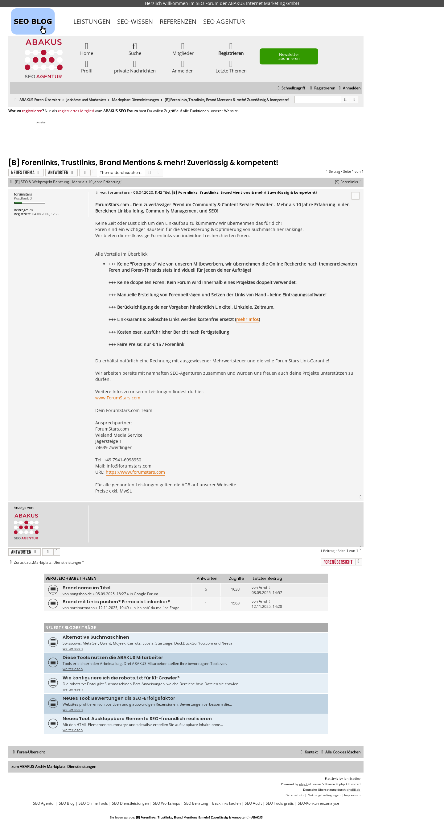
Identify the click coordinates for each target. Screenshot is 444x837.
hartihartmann (82, 607)
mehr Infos (247, 319)
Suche (135, 49)
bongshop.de (81, 593)
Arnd (263, 587)
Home (86, 49)
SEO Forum (207, 3)
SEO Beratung (196, 803)
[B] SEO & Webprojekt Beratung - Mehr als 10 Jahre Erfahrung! (68, 181)
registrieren (32, 111)
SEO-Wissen (135, 21)
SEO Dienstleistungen (130, 803)
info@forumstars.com (129, 466)
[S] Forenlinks (349, 181)
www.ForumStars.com (117, 398)
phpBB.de (353, 789)
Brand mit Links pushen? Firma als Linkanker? (116, 602)
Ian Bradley (352, 778)
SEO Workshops (166, 803)
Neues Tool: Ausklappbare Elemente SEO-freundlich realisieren (137, 718)
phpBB (303, 784)
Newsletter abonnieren (289, 56)
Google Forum (146, 593)
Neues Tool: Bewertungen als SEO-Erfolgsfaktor (119, 698)
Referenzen (178, 21)
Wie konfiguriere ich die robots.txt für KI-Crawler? (121, 678)
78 (31, 210)
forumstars (23, 194)
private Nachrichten (135, 66)
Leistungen (91, 21)
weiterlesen (73, 648)
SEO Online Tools (93, 803)
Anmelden (183, 66)
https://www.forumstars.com (135, 472)
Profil (86, 66)
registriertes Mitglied (76, 111)
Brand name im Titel (86, 588)
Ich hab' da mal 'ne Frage (158, 607)
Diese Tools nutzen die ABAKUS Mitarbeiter (113, 657)
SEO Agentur (224, 21)
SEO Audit (253, 803)
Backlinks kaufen (226, 803)
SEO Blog (67, 803)
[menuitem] (348, 88)
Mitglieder (183, 49)
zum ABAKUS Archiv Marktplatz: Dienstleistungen (53, 766)
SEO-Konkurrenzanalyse (318, 803)
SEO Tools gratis (280, 803)
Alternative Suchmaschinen (96, 637)
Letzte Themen (231, 66)
